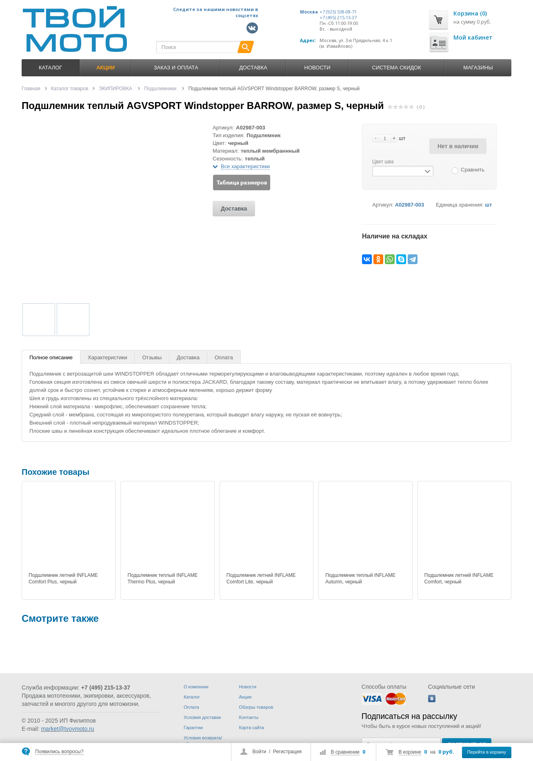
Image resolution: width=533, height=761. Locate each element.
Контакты (249, 717)
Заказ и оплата (176, 68)
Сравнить (472, 170)
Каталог (50, 68)
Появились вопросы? (59, 751)
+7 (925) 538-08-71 (338, 12)
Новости (317, 68)
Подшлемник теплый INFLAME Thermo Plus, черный (162, 578)
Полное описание (51, 357)
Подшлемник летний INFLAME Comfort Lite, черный (261, 578)
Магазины (478, 68)
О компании (196, 686)
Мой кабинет (473, 37)
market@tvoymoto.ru (67, 728)
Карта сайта (251, 727)
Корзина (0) (470, 13)
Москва (309, 12)
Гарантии (193, 727)
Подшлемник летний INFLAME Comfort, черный (459, 578)
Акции (245, 696)
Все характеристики (245, 166)
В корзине (410, 752)
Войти (259, 751)
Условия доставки (202, 717)
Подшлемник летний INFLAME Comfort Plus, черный (63, 578)
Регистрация (287, 751)
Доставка (253, 68)
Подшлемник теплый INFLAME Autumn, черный (360, 578)
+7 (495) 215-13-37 (338, 17)
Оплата (224, 357)
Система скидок (396, 68)
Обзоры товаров (256, 707)
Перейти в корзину (486, 752)
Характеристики (107, 357)
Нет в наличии (458, 146)
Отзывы (152, 357)
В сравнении (345, 752)
